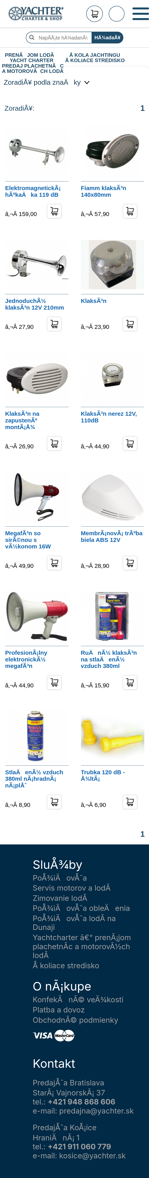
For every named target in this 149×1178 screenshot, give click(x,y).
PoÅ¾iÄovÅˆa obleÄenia (81, 908)
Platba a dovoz (59, 1009)
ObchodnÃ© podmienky (75, 1020)
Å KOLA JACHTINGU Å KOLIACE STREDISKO (95, 55)
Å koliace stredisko (66, 965)
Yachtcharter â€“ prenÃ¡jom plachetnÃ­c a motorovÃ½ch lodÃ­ (82, 946)
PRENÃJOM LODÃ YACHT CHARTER (31, 55)
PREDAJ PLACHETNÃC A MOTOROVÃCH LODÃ (32, 66)
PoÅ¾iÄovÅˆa (60, 878)
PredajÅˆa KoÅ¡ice (65, 1127)
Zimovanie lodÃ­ (60, 898)
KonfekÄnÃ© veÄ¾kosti (78, 999)
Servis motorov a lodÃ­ (72, 888)
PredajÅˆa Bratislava (68, 1082)
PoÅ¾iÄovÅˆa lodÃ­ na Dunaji (74, 923)
